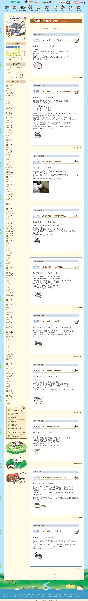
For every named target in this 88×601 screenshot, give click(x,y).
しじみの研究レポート (57, 591)
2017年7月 (8, 260)
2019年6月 (8, 221)
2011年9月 (8, 378)
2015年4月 (8, 306)
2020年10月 (8, 194)
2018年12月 (8, 231)
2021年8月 (8, 177)
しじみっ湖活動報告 (15, 591)
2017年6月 (8, 262)
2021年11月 (8, 172)
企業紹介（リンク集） (67, 594)
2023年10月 (8, 134)
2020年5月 (8, 203)
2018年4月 (8, 245)
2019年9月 (8, 216)
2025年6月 (8, 102)
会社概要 (13, 417)
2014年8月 (8, 319)
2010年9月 (8, 398)
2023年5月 (8, 142)
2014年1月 (8, 331)
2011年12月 (8, 373)
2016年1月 (8, 290)
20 (10, 55)
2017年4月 (8, 265)
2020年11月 (8, 193)
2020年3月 (8, 206)
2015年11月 (8, 294)
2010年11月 (8, 395)
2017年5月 (8, 263)
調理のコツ (43, 596)
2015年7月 (8, 300)
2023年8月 (8, 137)
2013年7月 (8, 341)
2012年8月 (8, 359)
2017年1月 (8, 270)
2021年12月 (8, 171)
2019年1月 (8, 230)
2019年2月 (8, 228)
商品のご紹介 (22, 594)
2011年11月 (8, 375)
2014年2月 (8, 329)
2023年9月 (8, 135)
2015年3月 (8, 307)
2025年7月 (8, 100)
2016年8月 (8, 279)
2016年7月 (8, 280)
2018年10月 (8, 235)
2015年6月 (8, 302)
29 (16, 57)
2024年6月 (8, 120)
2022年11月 (8, 152)
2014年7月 (8, 321)
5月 (21, 59)
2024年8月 (8, 117)
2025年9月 (8, 97)
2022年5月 (8, 162)
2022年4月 (8, 164)
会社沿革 (16, 594)
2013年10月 (8, 336)
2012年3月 (8, 368)
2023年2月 (8, 147)
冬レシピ (37, 596)
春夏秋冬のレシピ (16, 428)
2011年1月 (8, 391)
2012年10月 (8, 356)
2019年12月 (8, 211)
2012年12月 (8, 353)
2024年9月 (8, 115)
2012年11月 (8, 354)
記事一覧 (56, 28)
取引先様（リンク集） (36, 594)
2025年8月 (8, 98)
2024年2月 (8, 127)
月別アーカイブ (16, 81)
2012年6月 (8, 363)
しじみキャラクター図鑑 (18, 432)
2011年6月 (8, 383)
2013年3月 (8, 348)
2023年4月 (8, 144)
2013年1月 (8, 351)
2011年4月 (8, 386)
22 (16, 55)
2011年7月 (8, 381)
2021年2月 (8, 188)
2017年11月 (8, 253)
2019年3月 (8, 226)
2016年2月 (8, 289)
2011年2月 (8, 390)
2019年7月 (8, 220)
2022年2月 (8, 167)
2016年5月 (8, 284)
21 (13, 55)
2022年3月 (8, 166)
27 (10, 57)
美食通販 (75, 594)
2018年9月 (8, 236)
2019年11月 (8, 213)
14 (13, 53)
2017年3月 (8, 267)
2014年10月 (8, 316)
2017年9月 (8, 257)
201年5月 (8, 403)
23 (19, 55)
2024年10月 (8, 113)
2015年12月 (8, 292)
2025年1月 (8, 108)
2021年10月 (8, 174)
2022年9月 (8, 156)
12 (7, 53)
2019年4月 (8, 225)
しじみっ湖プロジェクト (18, 410)
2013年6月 (8, 343)
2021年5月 (8, 183)
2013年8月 (8, 339)
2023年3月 (8, 145)
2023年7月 (8, 139)
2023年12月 (8, 130)
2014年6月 (8, 322)
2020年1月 (8, 209)
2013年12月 (8, 332)
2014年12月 (8, 312)
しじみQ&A (49, 596)
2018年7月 (8, 240)
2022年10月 (8, 154)
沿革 (64, 591)
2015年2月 (8, 309)
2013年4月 (8, 346)
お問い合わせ (14, 436)
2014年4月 (8, 326)
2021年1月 (8, 189)
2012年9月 (8, 358)
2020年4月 (8, 204)
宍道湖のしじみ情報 (47, 591)
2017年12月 (8, 252)
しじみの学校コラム (70, 596)
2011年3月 (8, 388)
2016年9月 (8, 277)
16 (19, 53)
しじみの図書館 (38, 591)
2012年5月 (8, 364)
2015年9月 (8, 297)
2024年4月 (8, 124)
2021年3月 (8, 186)
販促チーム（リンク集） (47, 594)
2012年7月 (8, 361)
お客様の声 (14, 425)
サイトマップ (77, 596)
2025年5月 (8, 103)
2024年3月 (8, 125)
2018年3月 (8, 247)
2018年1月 (8, 250)
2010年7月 (8, 402)
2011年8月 (8, 380)
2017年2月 (8, 268)
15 (16, 53)
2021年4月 (8, 184)
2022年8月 (8, 157)
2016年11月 (8, 274)
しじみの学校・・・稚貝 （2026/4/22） (15, 74)
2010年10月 (8, 396)
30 (19, 57)
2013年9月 (8, 338)
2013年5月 (8, 344)
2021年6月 (8, 181)
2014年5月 (8, 324)
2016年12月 (8, 272)
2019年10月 (8, 215)
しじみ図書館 (14, 414)
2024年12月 (8, 110)
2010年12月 (8, 393)
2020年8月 (8, 198)
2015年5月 (8, 304)
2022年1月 (8, 169)
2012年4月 (8, 366)
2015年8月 (8, 299)
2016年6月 (8, 282)
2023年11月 (8, 132)
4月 (10, 59)
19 (7, 55)
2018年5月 (8, 243)
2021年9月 (8, 176)
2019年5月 (8, 223)
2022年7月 (8, 159)
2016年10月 (8, 275)
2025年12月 (8, 92)
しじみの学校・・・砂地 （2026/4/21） (15, 75)
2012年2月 (8, 370)
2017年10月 (8, 255)
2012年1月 (8, 371)
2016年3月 (8, 287)
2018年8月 (8, 238)
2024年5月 (8, 122)
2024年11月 (8, 112)
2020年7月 (8, 199)
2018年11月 (8, 233)
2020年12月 (8, 191)
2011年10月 (8, 376)
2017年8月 (8, 258)
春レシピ (22, 596)
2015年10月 (8, 295)
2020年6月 (8, 201)
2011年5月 (8, 385)
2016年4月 (8, 285)
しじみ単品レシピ (15, 596)
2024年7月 (8, 119)
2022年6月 (8, 161)
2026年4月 (8, 85)
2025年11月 (8, 93)
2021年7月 (8, 179)
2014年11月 (8, 314)
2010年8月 (8, 400)
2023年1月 (8, 149)
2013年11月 (8, 334)
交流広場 (13, 421)
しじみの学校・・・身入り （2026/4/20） (15, 77)
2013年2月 (8, 349)
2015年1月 (8, 311)
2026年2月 (8, 88)
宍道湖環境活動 (7, 591)
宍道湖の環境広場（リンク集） (27, 591)
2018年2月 (8, 248)
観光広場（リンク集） (57, 594)
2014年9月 (8, 317)
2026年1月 (8, 90)
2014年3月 (8, 327)
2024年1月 (8, 129)
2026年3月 (8, 87)
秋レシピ (32, 596)
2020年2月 (8, 208)
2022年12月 (8, 151)
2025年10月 (8, 95)
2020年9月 (8, 196)
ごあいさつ (11, 594)
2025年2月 (8, 107)
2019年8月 (8, 218)
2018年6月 (8, 242)
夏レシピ (27, 596)
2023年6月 (8, 140)
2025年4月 (8, 105)
